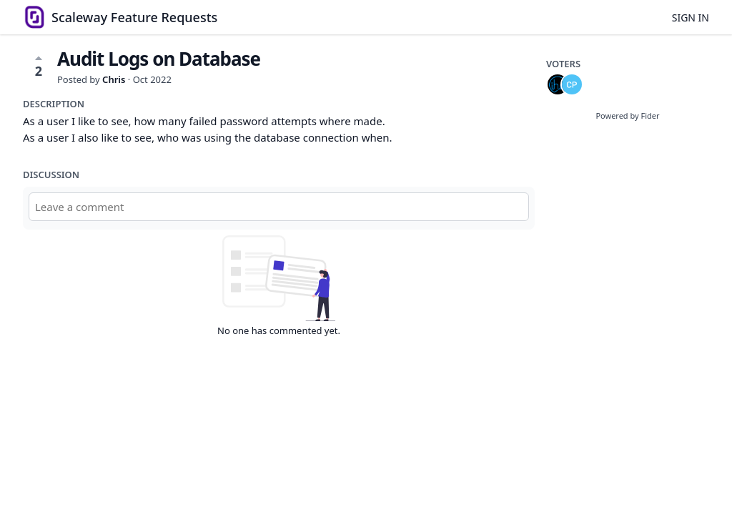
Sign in (690, 17)
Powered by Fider (627, 115)
